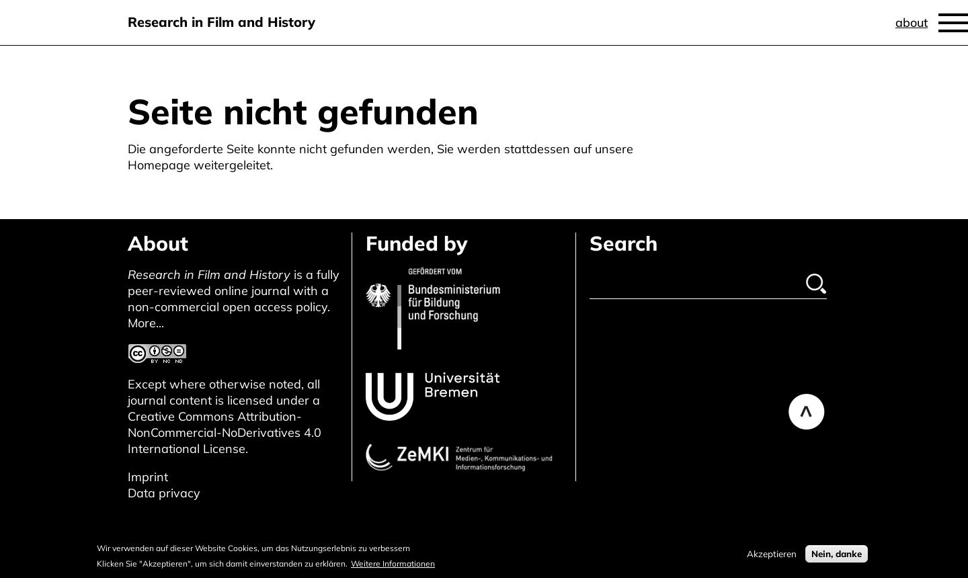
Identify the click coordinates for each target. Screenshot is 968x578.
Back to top (807, 412)
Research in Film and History (221, 21)
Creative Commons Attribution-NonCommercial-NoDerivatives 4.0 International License (224, 432)
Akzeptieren (772, 556)
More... (146, 323)
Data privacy (164, 493)
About (911, 22)
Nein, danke (836, 556)
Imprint (148, 477)
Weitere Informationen (393, 566)
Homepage (159, 165)
